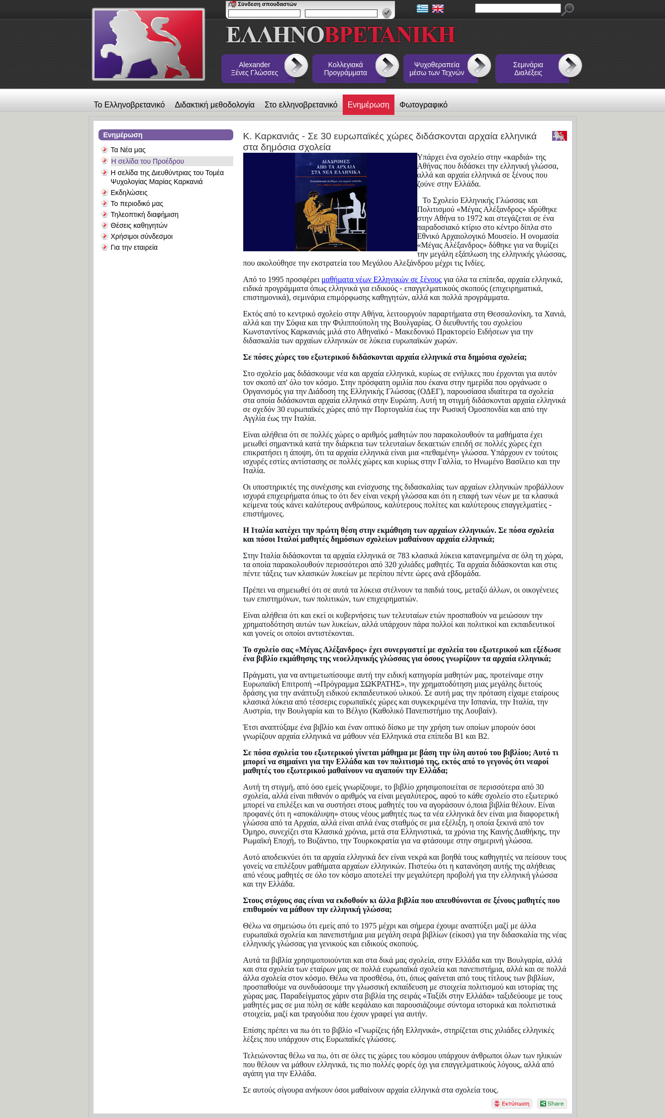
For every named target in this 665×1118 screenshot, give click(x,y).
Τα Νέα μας (128, 150)
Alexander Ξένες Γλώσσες (254, 69)
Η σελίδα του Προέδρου (148, 161)
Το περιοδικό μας (137, 203)
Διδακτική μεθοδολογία (215, 105)
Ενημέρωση (368, 105)
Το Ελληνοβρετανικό (129, 105)
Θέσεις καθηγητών (139, 225)
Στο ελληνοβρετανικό (301, 105)
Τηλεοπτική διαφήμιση (145, 214)
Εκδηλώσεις (129, 193)
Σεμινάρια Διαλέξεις (528, 69)
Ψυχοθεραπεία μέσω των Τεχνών (436, 69)
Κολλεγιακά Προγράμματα (346, 69)
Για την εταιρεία (134, 247)
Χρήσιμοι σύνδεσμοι (142, 236)
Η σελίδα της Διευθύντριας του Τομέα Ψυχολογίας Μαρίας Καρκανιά (167, 177)
